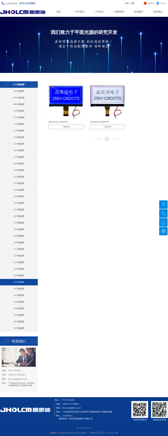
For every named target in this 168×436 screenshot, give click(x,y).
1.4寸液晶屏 (19, 137)
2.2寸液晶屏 (19, 190)
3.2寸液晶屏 (19, 256)
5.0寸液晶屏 (19, 328)
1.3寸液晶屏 (19, 131)
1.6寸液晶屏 (19, 150)
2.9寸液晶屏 (19, 236)
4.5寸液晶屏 (19, 315)
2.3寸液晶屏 (19, 196)
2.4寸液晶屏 (19, 203)
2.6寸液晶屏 (19, 216)
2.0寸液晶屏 (19, 177)
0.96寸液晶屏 (19, 104)
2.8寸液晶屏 (19, 229)
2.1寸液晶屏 (19, 183)
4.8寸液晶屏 (19, 322)
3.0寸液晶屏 (19, 242)
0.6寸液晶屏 (19, 91)
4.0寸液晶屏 (19, 289)
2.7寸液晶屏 (19, 223)
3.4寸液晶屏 (19, 269)
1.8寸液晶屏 (19, 164)
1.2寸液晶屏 (19, 124)
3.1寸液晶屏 (19, 249)
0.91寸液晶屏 (19, 98)
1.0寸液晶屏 (19, 111)
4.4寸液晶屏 (19, 308)
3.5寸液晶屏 (19, 275)
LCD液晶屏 (19, 84)
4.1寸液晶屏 (19, 295)
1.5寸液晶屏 (19, 144)
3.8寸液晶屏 (19, 282)
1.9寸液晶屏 (19, 170)
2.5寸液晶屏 (19, 210)
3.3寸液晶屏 (19, 262)
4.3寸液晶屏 (19, 302)
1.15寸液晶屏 (19, 117)
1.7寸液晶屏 (19, 157)
